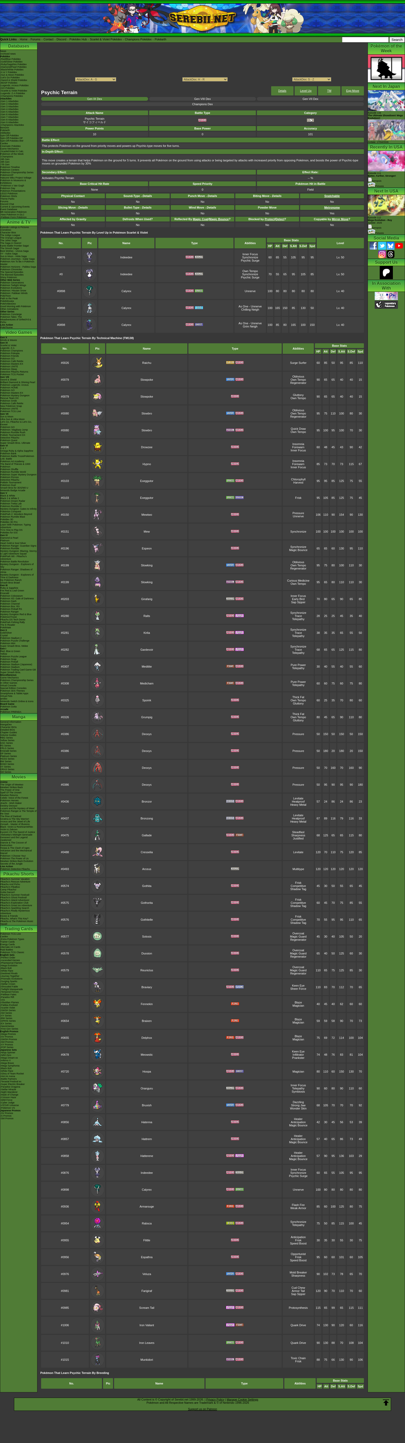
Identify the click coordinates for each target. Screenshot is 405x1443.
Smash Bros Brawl (10, 582)
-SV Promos (6, 1036)
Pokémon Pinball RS (11, 609)
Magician (298, 1005)
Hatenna (146, 1122)
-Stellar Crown (7, 984)
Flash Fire (298, 1204)
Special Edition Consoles (13, 688)
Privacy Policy (215, 1399)
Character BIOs (8, 727)
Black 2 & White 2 (9, 498)
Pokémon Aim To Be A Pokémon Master (17, 263)
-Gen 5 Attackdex (9, 111)
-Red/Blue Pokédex (10, 59)
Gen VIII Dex (202, 98)
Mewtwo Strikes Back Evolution (16, 861)
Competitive (298, 885)
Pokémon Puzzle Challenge (15, 640)
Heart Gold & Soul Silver (13, 543)
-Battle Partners (8, 1079)
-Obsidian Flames (9, 1002)
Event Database (8, 209)
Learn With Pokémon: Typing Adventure (15, 526)
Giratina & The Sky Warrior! (14, 819)
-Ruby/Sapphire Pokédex (13, 64)
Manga (19, 717)
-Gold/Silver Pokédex (11, 61)
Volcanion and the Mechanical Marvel (16, 852)
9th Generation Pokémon (13, 212)
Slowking (147, 565)
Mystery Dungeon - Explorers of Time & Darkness (17, 576)
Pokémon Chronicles (11, 269)
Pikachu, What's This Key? (14, 918)
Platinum (4, 540)
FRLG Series (7, 748)
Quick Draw (298, 428)
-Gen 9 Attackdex (9, 122)
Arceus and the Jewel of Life (15, 821)
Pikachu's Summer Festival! (15, 895)
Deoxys (147, 734)
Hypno (147, 464)
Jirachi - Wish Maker (11, 803)
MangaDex (6, 724)
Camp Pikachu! (8, 889)
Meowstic (147, 1054)
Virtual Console (8, 685)
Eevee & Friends (9, 916)
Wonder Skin (298, 1108)
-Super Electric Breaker (12, 1084)
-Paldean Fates (8, 994)
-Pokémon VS (7, 1108)
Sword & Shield (8, 379)
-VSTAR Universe (9, 1105)
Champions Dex (202, 104)
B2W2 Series (7, 764)
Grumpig (146, 717)
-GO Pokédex (7, 88)
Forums (35, 39)
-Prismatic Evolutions (11, 978)
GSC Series (6, 743)
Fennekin (147, 1004)
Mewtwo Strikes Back (11, 787)
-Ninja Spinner (7, 1052)
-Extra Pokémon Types (12, 939)
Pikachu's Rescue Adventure (15, 881)
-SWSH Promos (8, 1039)
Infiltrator (298, 1054)
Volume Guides (8, 735)
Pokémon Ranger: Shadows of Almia (16, 570)
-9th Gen (4, 159)
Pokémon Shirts (8, 196)
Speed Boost (298, 1243)
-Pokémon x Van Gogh (12, 185)
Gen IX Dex (94, 98)
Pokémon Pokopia (9, 353)
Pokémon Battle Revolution (14, 561)
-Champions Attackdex (12, 125)
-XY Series (6, 1015)
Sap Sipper (298, 602)
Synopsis (375, 227)
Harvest (298, 482)
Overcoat (298, 933)
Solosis (146, 936)
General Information (10, 722)
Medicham (147, 683)
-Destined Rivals (9, 973)
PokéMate (5, 627)
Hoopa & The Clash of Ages (15, 848)
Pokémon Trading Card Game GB (18, 669)
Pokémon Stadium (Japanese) (16, 664)
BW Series (6, 761)
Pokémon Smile (8, 400)
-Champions (6, 156)
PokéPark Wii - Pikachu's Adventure (13, 557)
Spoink (146, 700)
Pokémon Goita (8, 706)
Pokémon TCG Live (10, 411)
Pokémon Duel (8, 485)
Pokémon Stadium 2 (11, 638)
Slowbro (146, 413)
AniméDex (5, 230)
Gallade (147, 835)
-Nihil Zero (5, 1055)
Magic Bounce (298, 550)
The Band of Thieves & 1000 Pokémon (15, 465)
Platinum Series (8, 756)
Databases (18, 46)
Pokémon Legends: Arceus (14, 385)
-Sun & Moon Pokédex (12, 75)
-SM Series (6, 1013)
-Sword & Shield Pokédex (13, 80)
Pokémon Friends (9, 356)
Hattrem (146, 1139)
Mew (147, 531)
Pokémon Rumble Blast (12, 516)
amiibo (3, 698)
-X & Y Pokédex (8, 72)
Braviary (146, 987)
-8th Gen (4, 162)
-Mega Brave (7, 1063)
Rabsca (147, 1223)
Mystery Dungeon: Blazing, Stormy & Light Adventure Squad (18, 552)
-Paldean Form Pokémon (13, 217)
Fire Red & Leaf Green (12, 590)
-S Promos (6, 1115)
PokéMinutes (7, 301)
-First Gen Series (9, 1028)
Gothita (146, 885)
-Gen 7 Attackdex (9, 117)
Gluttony (298, 395)
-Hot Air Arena (7, 1076)
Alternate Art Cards (10, 947)
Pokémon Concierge (11, 314)
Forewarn (298, 447)
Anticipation (298, 1122)
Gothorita (147, 902)
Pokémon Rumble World (13, 472)
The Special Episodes (11, 272)
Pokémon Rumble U (11, 506)
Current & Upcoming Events (15, 206)
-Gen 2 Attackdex (9, 104)
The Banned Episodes (12, 274)
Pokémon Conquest (10, 511)
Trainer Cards (7, 941)
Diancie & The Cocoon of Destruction (13, 844)
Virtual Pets (6, 696)
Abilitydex (5, 133)
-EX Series (6, 1023)
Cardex (4, 143)
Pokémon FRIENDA (10, 712)
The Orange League (11, 238)
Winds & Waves (8, 340)
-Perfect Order (7, 957)
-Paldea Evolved (9, 1005)
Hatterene (146, 1155)
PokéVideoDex (8, 303)
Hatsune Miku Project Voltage (15, 177)
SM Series (5, 772)
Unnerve (250, 291)
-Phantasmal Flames (11, 963)
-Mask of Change (9, 1094)
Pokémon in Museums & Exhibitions (13, 181)
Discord (61, 39)
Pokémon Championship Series (16, 172)
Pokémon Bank (8, 453)
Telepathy (298, 619)
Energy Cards (7, 944)
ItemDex (4, 127)
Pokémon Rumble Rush (12, 432)
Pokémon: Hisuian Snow (13, 290)
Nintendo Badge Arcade (12, 490)
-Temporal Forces (9, 992)
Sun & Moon (6, 416)
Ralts (146, 615)
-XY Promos (6, 1044)
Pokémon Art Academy (12, 461)
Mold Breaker (298, 1272)
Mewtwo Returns (9, 795)
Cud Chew (298, 1287)
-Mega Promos (8, 1034)
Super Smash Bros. (10, 672)
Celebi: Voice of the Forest (14, 798)
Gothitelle (147, 919)
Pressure (298, 513)
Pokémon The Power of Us (14, 858)
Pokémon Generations (12, 282)
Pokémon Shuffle (9, 469)
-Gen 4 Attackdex (9, 109)
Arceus (146, 869)
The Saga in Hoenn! (10, 243)
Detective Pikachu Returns (14, 371)
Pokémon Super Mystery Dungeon (18, 474)
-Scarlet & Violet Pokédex (13, 90)
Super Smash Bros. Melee (14, 646)
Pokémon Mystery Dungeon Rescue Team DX (15, 396)
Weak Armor (298, 1208)
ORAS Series (7, 769)
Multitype (298, 869)
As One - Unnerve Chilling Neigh (250, 308)
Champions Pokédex (138, 39)
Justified (298, 838)
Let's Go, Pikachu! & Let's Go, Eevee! (16, 423)
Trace (298, 615)
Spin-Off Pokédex (9, 135)
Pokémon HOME (9, 387)
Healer (298, 1119)
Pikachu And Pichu (10, 884)
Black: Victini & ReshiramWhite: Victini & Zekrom (16, 828)
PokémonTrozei (8, 617)
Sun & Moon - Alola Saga (13, 256)
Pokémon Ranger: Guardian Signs (18, 545)
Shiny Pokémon (8, 277)
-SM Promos (6, 1042)
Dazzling (298, 1102)
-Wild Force (6, 1100)
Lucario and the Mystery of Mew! (17, 808)
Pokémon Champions (11, 350)
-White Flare (6, 970)
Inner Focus (250, 254)
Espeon (147, 548)
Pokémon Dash (8, 601)
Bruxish (147, 1105)
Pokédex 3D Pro (9, 522)
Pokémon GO (7, 358)
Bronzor (147, 801)
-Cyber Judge (7, 1102)
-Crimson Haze (8, 1097)
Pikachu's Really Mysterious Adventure (15, 912)
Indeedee (126, 257)
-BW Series (6, 1018)
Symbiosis (298, 1091)
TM (329, 90)
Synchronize (250, 257)
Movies (19, 777)
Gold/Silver (6, 632)
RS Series (5, 745)
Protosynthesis (298, 1307)
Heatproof (298, 801)
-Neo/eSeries (7, 1026)
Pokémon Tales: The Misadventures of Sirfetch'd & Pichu (15, 320)
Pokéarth (160, 39)
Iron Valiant (147, 1325)
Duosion (146, 953)
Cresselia (147, 852)
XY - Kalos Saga (9, 253)
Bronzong (146, 818)
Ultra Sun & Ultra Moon (12, 419)
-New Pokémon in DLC (12, 214)
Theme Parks (7, 198)
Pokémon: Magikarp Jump (14, 429)
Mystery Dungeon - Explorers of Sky (17, 565)
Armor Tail (298, 1290)
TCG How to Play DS (11, 530)
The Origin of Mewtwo (11, 784)
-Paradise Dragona (10, 1086)
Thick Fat (298, 697)
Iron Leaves (146, 1342)
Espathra (147, 1257)
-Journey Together (9, 976)
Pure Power (298, 665)
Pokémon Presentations (13, 191)
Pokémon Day (7, 188)
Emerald (4, 593)
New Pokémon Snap (11, 406)
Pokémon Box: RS (10, 606)
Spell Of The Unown (10, 792)
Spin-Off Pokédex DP (11, 138)
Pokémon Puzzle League (13, 656)
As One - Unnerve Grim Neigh (250, 325)
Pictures (376, 186)
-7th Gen (4, 164)
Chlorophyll (298, 479)
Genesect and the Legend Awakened (14, 838)
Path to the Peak (9, 298)
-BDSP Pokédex (8, 82)
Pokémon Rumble (9, 548)
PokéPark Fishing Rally (12, 622)
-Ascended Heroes (10, 960)
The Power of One (9, 790)
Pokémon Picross (9, 477)
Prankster (298, 1057)
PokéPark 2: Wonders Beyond (16, 514)
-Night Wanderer (9, 1092)
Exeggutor (146, 480)
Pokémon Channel (10, 603)
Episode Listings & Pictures (14, 227)
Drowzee (146, 447)
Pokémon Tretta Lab (11, 503)
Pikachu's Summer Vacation (15, 879)
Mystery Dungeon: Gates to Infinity (18, 509)
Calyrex (126, 291)
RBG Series (6, 737)
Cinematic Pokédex (10, 146)
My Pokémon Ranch (11, 580)
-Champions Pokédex (11, 96)
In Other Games (8, 683)
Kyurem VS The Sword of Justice (17, 832)
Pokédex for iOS (9, 532)
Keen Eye (298, 985)
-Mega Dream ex (9, 1057)
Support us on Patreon (202, 1409)
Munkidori (146, 1359)
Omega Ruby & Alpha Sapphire (16, 451)
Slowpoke (146, 379)
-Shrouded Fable (9, 986)
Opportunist (298, 1254)
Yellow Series (7, 740)
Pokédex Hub (78, 39)
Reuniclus (146, 970)
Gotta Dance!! (7, 892)
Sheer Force (298, 988)
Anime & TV (19, 222)
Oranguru (147, 1088)
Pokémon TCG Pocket (12, 374)
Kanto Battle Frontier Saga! (14, 245)
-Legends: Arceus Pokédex (14, 85)
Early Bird (298, 599)
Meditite (147, 666)
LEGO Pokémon (9, 193)
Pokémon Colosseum (11, 596)
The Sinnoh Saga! (9, 248)
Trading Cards (18, 928)
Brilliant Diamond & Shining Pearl (17, 382)
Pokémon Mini (7, 643)
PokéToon (5, 296)
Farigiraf (146, 1290)
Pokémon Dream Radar (12, 501)
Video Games (18, 332)
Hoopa (147, 1071)
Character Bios (8, 232)
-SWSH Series (8, 1010)
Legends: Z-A (7, 348)
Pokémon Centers (9, 169)
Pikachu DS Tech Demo (12, 619)
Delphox (146, 1037)
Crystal (4, 635)
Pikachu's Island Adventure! (14, 900)
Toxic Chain (298, 1358)
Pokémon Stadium (10, 667)
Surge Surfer (298, 362)
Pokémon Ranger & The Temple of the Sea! (18, 812)
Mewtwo (146, 514)
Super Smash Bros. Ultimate (15, 443)
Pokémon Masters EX (11, 364)
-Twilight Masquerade (11, 989)
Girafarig (146, 599)
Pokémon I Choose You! (13, 856)
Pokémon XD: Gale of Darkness (17, 598)
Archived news (8, 53)
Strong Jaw (298, 1105)
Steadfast (298, 832)
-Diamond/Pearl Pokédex (13, 67)
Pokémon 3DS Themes (12, 690)
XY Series (5, 766)
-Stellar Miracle (8, 1089)
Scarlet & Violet (8, 345)
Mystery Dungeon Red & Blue (16, 614)
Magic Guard (298, 936)
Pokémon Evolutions (11, 288)
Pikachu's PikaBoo (10, 887)
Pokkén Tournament (10, 482)
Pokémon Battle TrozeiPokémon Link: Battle (17, 457)
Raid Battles (6, 949)
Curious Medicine (298, 580)
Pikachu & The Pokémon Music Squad (16, 922)
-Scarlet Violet (7, 1007)
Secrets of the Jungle (11, 863)
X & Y (3, 448)
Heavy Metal (298, 804)
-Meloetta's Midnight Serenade (16, 834)
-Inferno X (5, 1060)
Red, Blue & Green (10, 651)
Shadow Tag (298, 889)
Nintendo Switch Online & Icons (16, 701)
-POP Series (6, 1047)
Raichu (146, 362)
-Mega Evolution (8, 965)
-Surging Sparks (8, 981)
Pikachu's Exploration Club (14, 902)
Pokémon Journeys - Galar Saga (17, 259)
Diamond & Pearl (9, 538)
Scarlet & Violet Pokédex (106, 39)
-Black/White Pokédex (11, 69)
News (3, 51)
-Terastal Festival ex (10, 1081)
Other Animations (9, 309)
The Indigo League (10, 235)
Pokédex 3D (6, 519)
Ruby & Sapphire (9, 588)
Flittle (146, 1240)
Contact (48, 39)
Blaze (298, 1002)
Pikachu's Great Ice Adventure (16, 905)
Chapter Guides (8, 732)
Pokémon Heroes (9, 800)
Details (282, 90)
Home (23, 39)
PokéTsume (6, 327)
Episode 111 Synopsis (382, 177)
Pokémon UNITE (9, 366)
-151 (2, 999)
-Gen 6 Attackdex (9, 114)
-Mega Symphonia (9, 1065)
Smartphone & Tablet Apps (14, 693)
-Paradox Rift (7, 997)
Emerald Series (8, 751)
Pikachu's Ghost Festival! (13, 897)
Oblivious (298, 376)
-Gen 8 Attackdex (9, 119)
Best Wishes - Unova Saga (14, 251)
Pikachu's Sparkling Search (14, 908)
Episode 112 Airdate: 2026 (380, 220)
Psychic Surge (250, 260)
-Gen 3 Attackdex (9, 106)
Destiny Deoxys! (8, 805)
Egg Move (352, 90)
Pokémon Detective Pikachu (15, 869)
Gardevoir (146, 649)
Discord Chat (7, 204)
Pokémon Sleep (8, 369)
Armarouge (147, 1206)
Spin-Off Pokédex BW (11, 140)
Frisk (298, 497)
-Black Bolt (6, 968)
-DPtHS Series (8, 1021)
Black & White (7, 495)
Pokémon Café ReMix (11, 361)
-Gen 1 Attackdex (9, 101)
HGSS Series (7, 758)
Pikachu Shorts (18, 874)
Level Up (305, 90)
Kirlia (147, 632)
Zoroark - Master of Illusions (15, 824)
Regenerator (298, 382)
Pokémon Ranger (9, 611)
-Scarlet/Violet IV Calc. (12, 151)
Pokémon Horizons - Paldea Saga (18, 267)
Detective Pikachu (9, 437)
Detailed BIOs (7, 729)
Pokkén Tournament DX (12, 435)
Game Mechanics (9, 148)
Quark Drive (298, 1325)
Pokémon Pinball (9, 661)
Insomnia (298, 444)
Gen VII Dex (310, 98)
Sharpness (298, 835)
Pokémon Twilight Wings (13, 285)
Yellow (3, 654)
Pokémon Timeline (10, 167)
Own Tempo (250, 271)
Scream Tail (146, 1307)
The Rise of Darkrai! (10, 816)
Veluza (146, 1274)
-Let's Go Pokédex (10, 77)
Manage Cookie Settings (242, 1399)
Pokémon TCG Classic (12, 952)
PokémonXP (6, 175)
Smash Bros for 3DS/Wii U (14, 487)
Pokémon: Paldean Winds (14, 293)
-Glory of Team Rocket (12, 1073)
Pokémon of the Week (11, 154)
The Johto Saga (8, 240)
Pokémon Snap (8, 659)
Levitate (298, 798)
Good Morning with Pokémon (15, 306)
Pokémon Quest (8, 440)
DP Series (5, 753)
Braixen (147, 1020)
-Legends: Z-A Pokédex (12, 93)
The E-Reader (7, 625)
